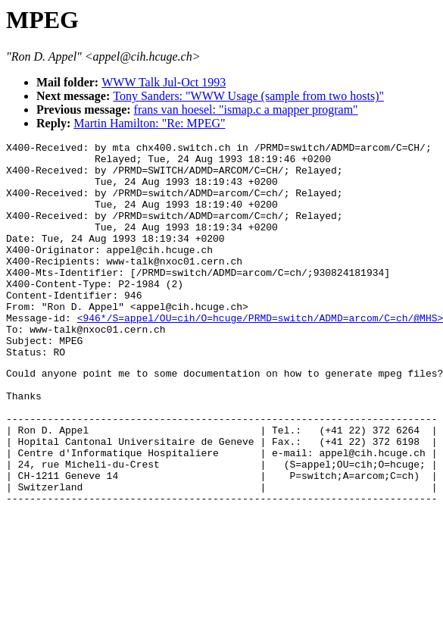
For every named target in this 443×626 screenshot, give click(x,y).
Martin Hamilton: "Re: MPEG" (149, 123)
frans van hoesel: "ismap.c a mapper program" (246, 109)
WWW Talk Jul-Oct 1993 (163, 82)
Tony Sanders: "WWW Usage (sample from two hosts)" (248, 95)
